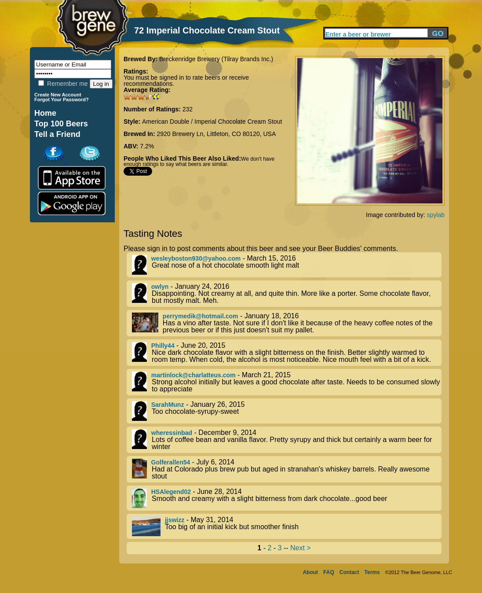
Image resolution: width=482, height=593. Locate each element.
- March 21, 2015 (287, 382)
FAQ (328, 572)
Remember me (63, 83)
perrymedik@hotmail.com (200, 316)
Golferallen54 (170, 462)
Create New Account (57, 94)
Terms (372, 572)
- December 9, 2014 (287, 439)
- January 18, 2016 (287, 323)
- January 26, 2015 (287, 411)
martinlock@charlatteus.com (193, 375)
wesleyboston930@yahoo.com (196, 258)
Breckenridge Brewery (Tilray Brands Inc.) (216, 59)
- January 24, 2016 (287, 293)
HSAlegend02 (171, 491)
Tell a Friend (57, 134)
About (310, 572)
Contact (349, 572)
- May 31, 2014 (287, 526)
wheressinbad (171, 432)
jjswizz (174, 519)
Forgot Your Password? (61, 99)
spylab (436, 214)
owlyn (160, 286)
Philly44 (163, 345)
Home (45, 113)
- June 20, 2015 (287, 352)
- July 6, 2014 (287, 469)
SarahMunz (167, 404)
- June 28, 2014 (287, 498)
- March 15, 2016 (287, 265)
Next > (300, 548)
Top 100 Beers (61, 123)
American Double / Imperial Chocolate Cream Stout (212, 121)
